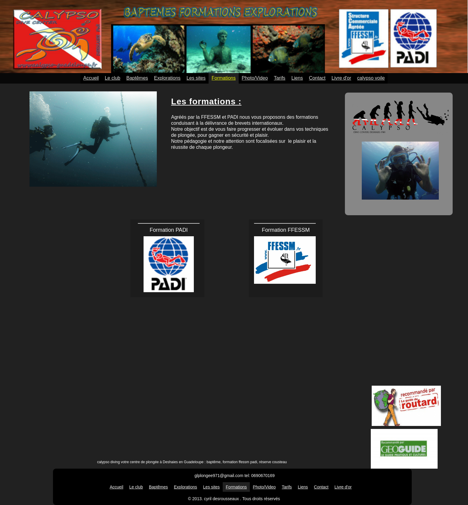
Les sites (196, 78)
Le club (112, 78)
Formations (224, 78)
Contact (317, 78)
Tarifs (279, 78)
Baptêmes (137, 78)
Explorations (167, 78)
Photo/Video (255, 78)
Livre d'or (341, 78)
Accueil (91, 78)
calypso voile (371, 78)
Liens (297, 78)
